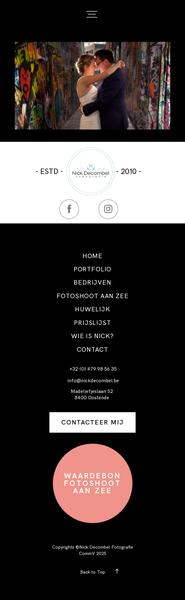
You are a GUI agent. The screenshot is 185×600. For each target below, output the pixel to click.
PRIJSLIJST (92, 323)
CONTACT (92, 349)
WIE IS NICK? (92, 336)
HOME (92, 256)
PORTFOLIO (92, 269)
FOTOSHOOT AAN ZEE (93, 296)
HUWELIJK (92, 309)
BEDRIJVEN (92, 282)
